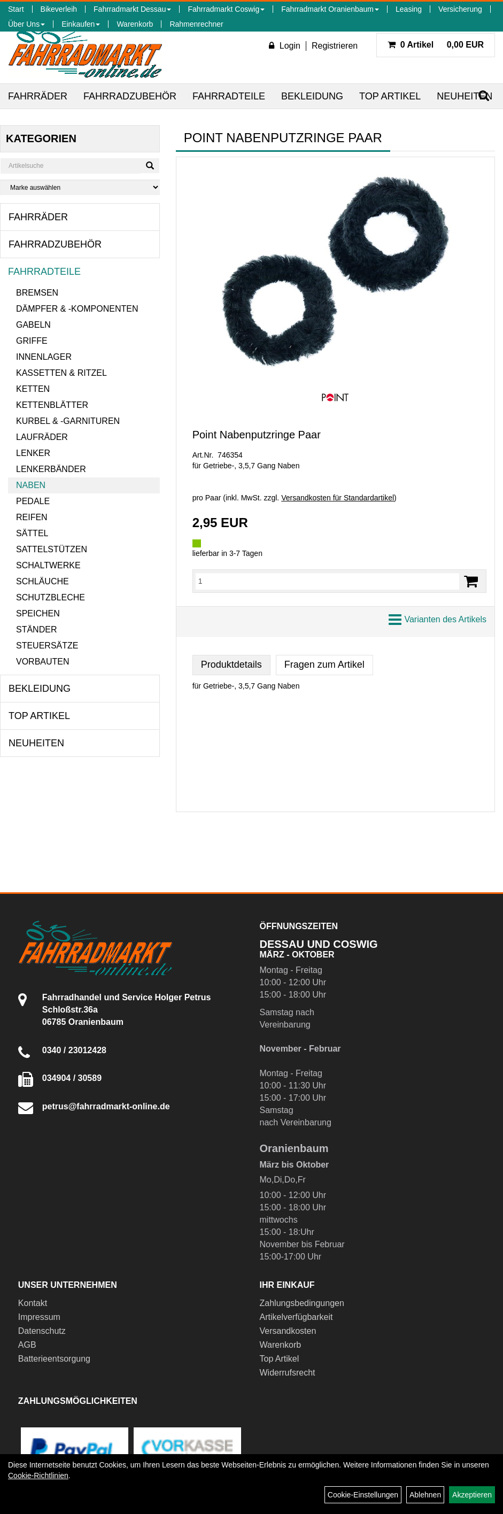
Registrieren (335, 45)
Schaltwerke (48, 565)
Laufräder (42, 437)
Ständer (36, 629)
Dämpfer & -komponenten (77, 308)
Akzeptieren (472, 1494)
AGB (27, 1344)
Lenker (33, 453)
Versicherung (460, 9)
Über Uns (26, 24)
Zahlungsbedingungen (302, 1303)
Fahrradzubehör (129, 96)
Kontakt (32, 1303)
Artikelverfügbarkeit (296, 1317)
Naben (30, 485)
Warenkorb (135, 24)
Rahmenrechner (196, 24)
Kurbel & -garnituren (68, 421)
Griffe (32, 340)
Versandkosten (288, 1330)
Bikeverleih (59, 9)
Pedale (33, 501)
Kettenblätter (52, 405)
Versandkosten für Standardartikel (337, 497)
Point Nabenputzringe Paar (256, 435)
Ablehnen (425, 1494)
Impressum (39, 1317)
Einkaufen (80, 24)
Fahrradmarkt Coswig (226, 9)
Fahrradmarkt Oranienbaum (330, 9)
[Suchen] (150, 165)
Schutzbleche (50, 597)
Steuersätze (47, 645)
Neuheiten (464, 96)
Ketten (33, 388)
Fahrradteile (228, 96)
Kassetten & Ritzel (61, 372)
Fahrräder (37, 96)
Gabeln (33, 324)
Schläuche (42, 581)
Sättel (32, 533)
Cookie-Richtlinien (38, 1475)
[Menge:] (327, 581)
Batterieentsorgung (54, 1358)
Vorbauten (42, 661)
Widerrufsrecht (287, 1372)
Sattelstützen (51, 549)
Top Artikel (390, 96)
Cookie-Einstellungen (363, 1494)
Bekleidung (312, 96)
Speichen (38, 613)
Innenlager (44, 356)
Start (16, 9)
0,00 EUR (436, 44)
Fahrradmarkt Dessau (132, 9)
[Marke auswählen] (80, 187)
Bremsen (37, 292)
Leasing (409, 9)
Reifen (32, 517)
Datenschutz (42, 1330)
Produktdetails (231, 664)
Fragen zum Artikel (324, 664)
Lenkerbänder (51, 469)
